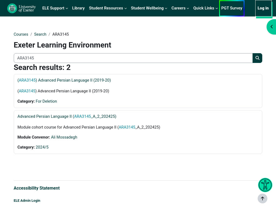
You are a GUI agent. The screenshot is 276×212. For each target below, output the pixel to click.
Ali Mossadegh (70, 137)
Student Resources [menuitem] (106, 8)
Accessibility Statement (42, 188)
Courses (26, 34)
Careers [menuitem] (178, 8)
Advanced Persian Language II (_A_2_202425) (72, 116)
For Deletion (52, 101)
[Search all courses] (133, 58)
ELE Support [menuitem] (53, 8)
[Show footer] (262, 198)
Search (46, 34)
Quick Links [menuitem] (203, 8)
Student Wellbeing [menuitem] (147, 8)
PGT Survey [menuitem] (231, 8)
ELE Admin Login (32, 200)
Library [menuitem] (78, 8)
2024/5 (48, 147)
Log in (263, 8)
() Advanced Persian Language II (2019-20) (69, 80)
